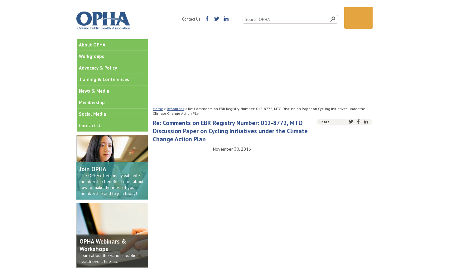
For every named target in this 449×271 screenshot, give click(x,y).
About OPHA (92, 45)
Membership (92, 102)
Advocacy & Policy (98, 68)
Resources (175, 108)
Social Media (92, 114)
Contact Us (191, 19)
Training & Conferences (104, 79)
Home (158, 108)
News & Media (94, 91)
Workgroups (91, 56)
